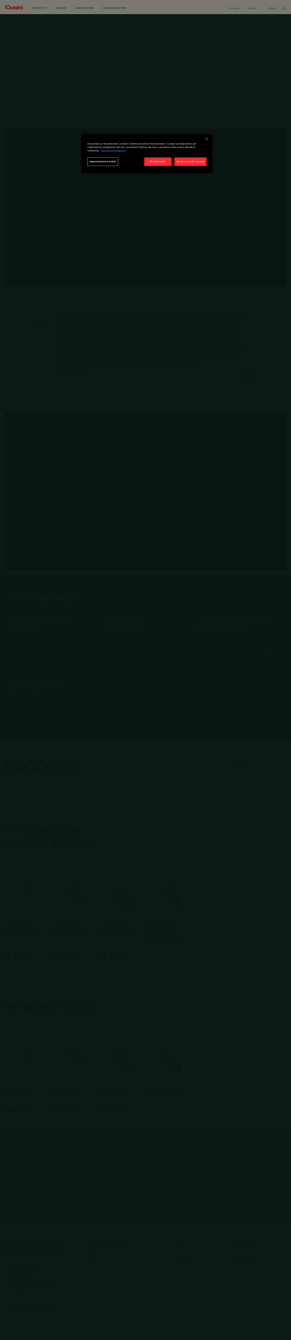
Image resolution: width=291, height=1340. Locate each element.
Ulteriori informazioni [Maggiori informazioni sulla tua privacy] (113, 150)
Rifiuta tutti (158, 161)
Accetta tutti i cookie (190, 161)
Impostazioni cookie (103, 161)
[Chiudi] (206, 138)
